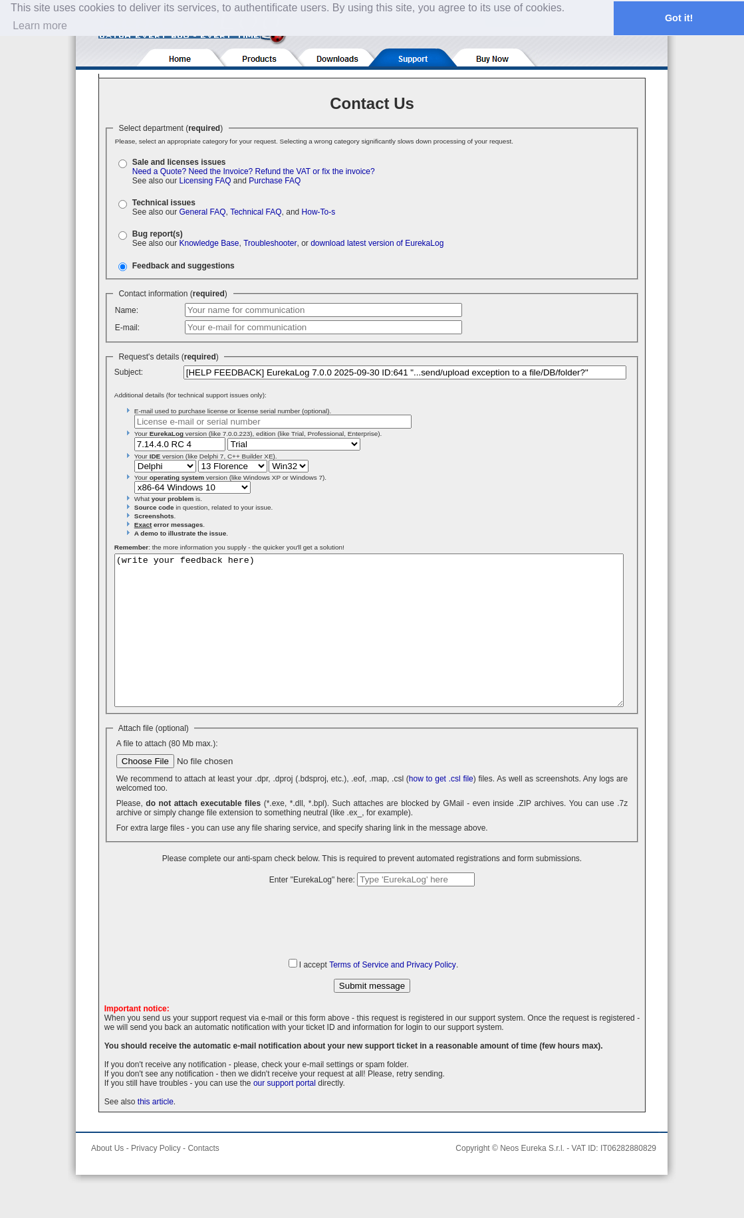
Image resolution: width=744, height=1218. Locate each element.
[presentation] (372, 951)
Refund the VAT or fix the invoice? (315, 171)
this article (156, 1131)
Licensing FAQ (205, 180)
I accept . (378, 994)
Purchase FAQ (275, 180)
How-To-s (319, 212)
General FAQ (202, 212)
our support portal (284, 1113)
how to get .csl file (441, 808)
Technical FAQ (255, 212)
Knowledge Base (209, 243)
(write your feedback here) (369, 645)
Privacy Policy (156, 1178)
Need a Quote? (159, 171)
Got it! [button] (679, 18)
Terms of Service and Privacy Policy (392, 994)
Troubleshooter (270, 243)
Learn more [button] (40, 25)
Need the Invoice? (221, 171)
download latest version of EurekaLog (376, 243)
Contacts (203, 1178)
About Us (107, 1178)
